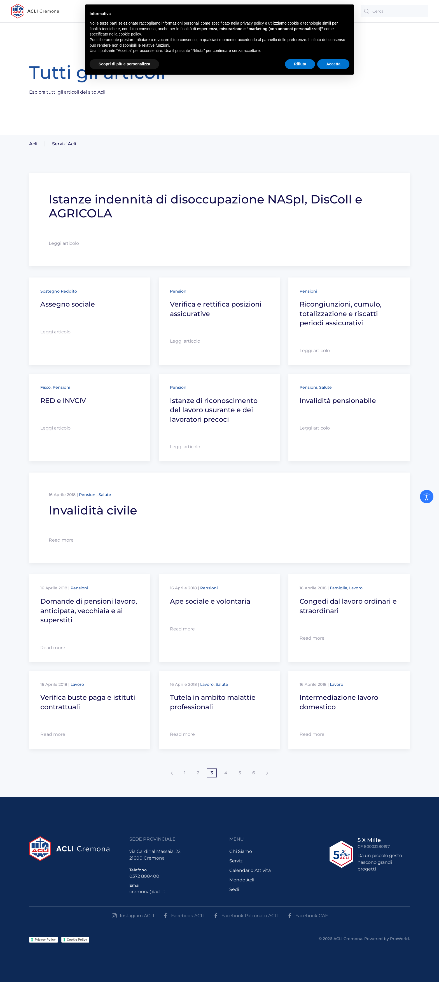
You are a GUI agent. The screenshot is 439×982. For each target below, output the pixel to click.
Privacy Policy (45, 939)
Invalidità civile (93, 510)
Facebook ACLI (184, 916)
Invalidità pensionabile (338, 401)
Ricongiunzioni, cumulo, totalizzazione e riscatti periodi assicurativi (340, 313)
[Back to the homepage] (35, 11)
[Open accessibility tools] (426, 496)
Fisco (45, 387)
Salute (325, 387)
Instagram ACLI (132, 916)
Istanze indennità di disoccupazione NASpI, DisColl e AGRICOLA (205, 206)
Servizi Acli (64, 143)
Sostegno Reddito (58, 291)
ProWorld (399, 938)
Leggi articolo (64, 243)
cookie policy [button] (130, 34)
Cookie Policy (77, 939)
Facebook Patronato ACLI (246, 916)
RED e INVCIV (63, 401)
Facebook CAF (307, 916)
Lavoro (356, 587)
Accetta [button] (333, 64)
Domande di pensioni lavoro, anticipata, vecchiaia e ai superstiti (88, 610)
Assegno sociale (67, 304)
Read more (61, 540)
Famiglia (338, 587)
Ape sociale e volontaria (210, 601)
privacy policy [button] (252, 23)
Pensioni (179, 291)
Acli (33, 143)
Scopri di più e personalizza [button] (124, 64)
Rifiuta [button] (300, 64)
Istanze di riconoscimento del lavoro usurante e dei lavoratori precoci (214, 410)
